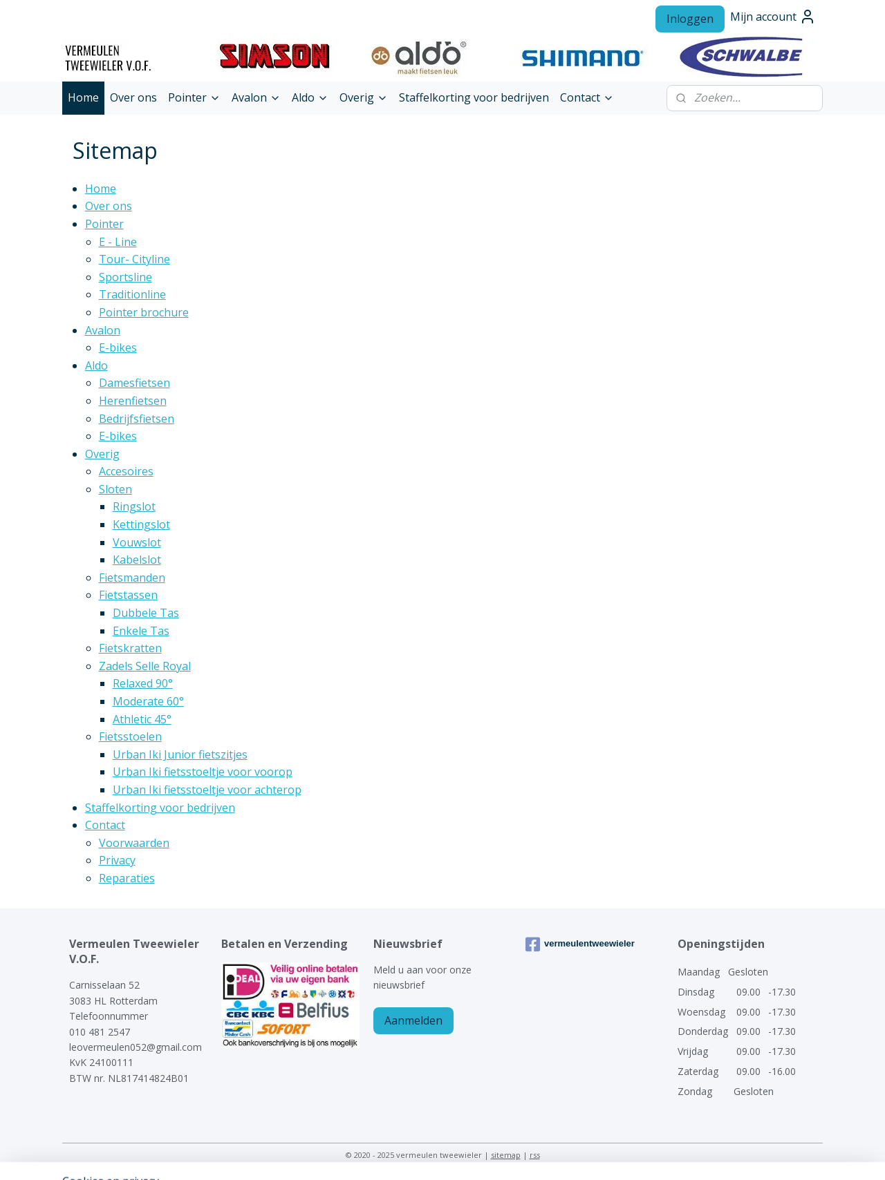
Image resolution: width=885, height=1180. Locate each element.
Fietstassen (128, 594)
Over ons (133, 97)
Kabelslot (137, 559)
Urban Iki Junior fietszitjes (180, 754)
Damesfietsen (134, 382)
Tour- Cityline (134, 259)
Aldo (310, 97)
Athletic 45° (142, 719)
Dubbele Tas (146, 612)
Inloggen (690, 18)
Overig (363, 97)
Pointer (194, 97)
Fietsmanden (132, 577)
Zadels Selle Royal (145, 666)
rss (535, 1155)
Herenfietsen (133, 400)
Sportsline (125, 277)
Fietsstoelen (130, 736)
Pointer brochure (144, 312)
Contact (587, 97)
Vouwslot (137, 542)
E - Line (118, 241)
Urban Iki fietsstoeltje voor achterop (207, 789)
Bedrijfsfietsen (136, 418)
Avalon (256, 97)
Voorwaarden (134, 842)
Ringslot (134, 506)
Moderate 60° (148, 701)
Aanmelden (413, 1020)
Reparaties (127, 878)
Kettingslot (141, 524)
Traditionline (132, 294)
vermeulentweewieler (580, 944)
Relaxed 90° (143, 683)
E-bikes (118, 347)
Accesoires (126, 471)
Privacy (117, 860)
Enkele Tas (141, 630)
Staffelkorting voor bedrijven (474, 97)
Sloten (115, 489)
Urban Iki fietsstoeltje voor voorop (202, 771)
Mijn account (773, 16)
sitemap (506, 1155)
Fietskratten (130, 648)
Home (83, 97)
